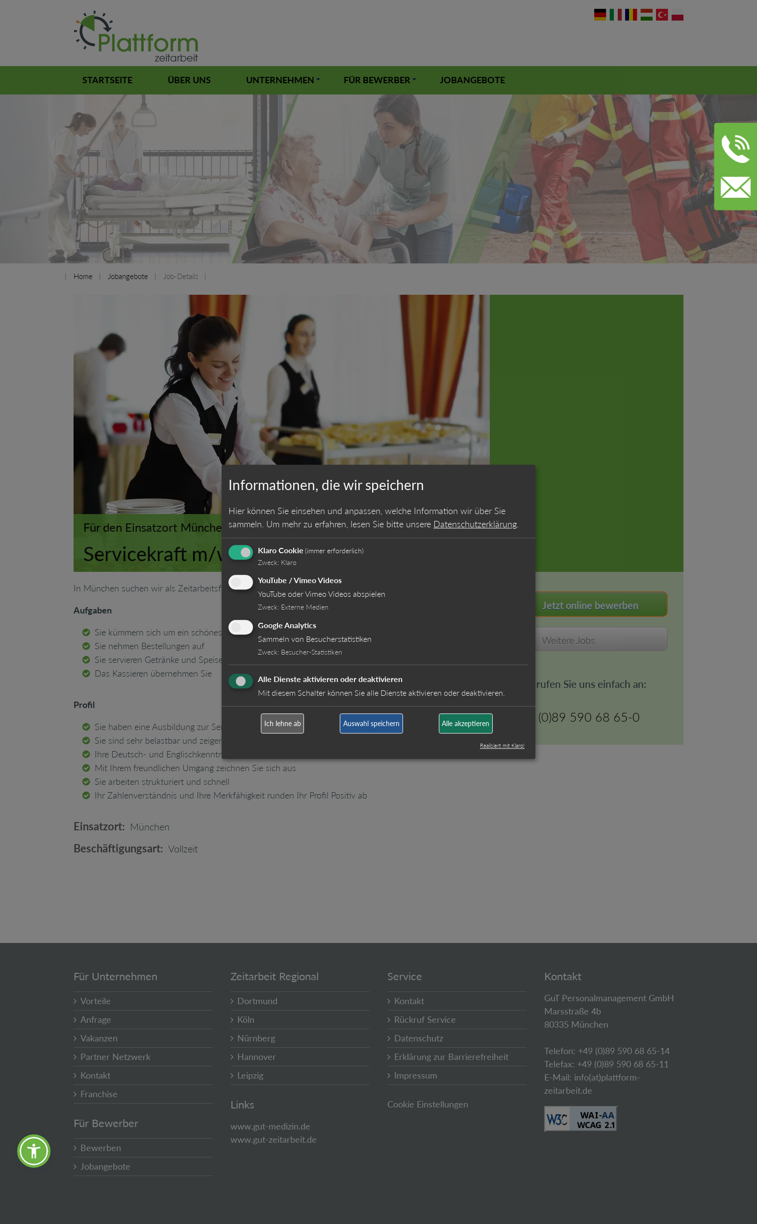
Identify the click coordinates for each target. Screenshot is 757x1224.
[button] (34, 1151)
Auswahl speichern (371, 723)
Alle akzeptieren (465, 723)
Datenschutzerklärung (475, 523)
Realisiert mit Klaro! (502, 746)
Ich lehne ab (282, 723)
